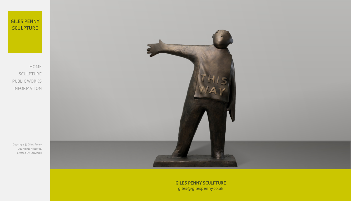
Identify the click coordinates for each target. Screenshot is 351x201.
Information (27, 88)
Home (36, 66)
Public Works (27, 81)
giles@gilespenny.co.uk (200, 188)
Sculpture (30, 73)
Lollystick (36, 153)
